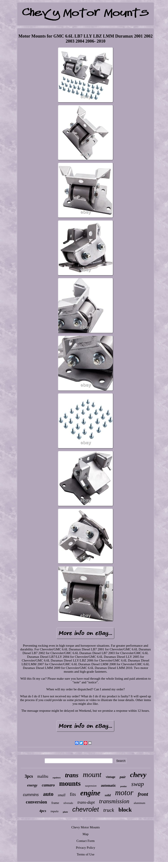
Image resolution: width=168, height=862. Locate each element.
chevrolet (85, 809)
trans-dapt (86, 802)
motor (124, 792)
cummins (31, 795)
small (61, 795)
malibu (42, 776)
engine (90, 793)
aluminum (139, 803)
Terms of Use (85, 854)
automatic (108, 785)
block (125, 810)
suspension (91, 785)
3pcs (29, 776)
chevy (138, 775)
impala (54, 811)
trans (71, 775)
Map (85, 834)
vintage (111, 777)
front (143, 794)
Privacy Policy (85, 847)
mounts (69, 783)
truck (108, 810)
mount (92, 774)
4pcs (42, 811)
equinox (57, 777)
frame (55, 803)
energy (32, 785)
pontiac (123, 786)
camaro (48, 785)
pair (123, 777)
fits (73, 794)
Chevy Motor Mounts (85, 827)
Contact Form (86, 841)
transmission (114, 801)
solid (108, 795)
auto (48, 794)
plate (65, 811)
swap (137, 784)
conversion (36, 802)
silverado (68, 803)
